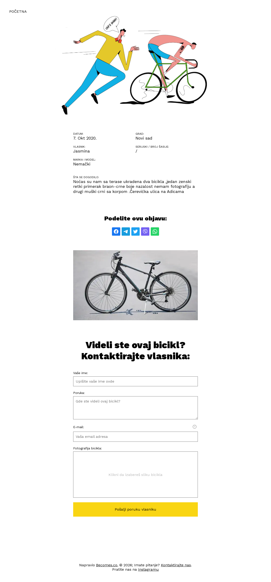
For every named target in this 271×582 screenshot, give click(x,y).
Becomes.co (106, 565)
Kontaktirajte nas (176, 565)
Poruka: (79, 393)
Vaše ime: (80, 373)
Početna (18, 11)
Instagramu (148, 569)
